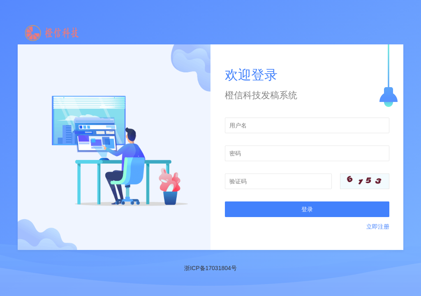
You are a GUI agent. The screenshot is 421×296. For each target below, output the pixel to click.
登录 (307, 209)
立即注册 (377, 226)
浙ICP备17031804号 (210, 268)
